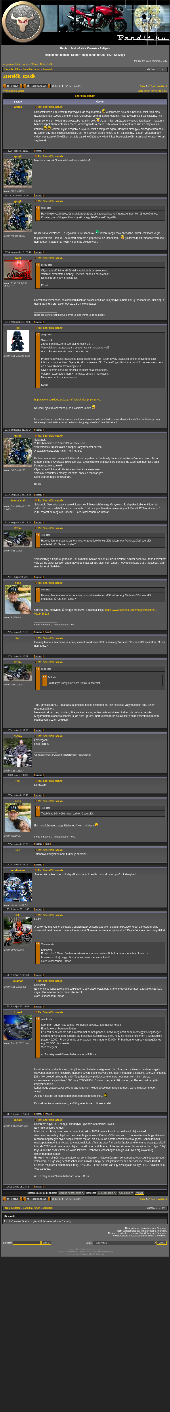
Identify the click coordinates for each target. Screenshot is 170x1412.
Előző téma (143, 91)
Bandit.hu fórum (31, 69)
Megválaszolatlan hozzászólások (20, 64)
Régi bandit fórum (93, 54)
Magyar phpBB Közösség (93, 1254)
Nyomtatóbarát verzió (13, 91)
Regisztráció (68, 48)
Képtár (75, 54)
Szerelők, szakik (19, 76)
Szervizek (47, 69)
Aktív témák (46, 64)
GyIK (81, 48)
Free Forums (95, 1252)
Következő (161, 86)
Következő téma (159, 91)
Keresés (92, 48)
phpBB (83, 1249)
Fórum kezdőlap (12, 69)
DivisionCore (107, 1252)
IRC (109, 54)
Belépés (105, 48)
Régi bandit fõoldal (57, 54)
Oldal (142, 86)
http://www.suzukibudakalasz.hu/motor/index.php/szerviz (67, 399)
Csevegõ (119, 54)
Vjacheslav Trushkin (77, 1252)
